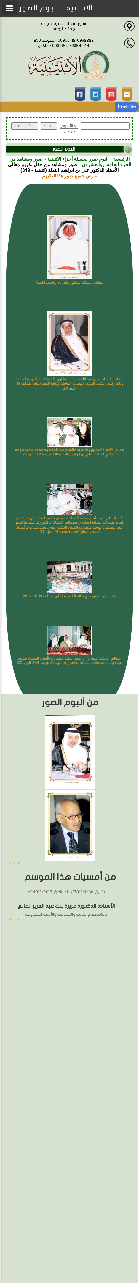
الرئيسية (121, 158)
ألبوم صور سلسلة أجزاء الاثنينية (78, 158)
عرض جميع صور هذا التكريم (69, 175)
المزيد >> (15, 863)
